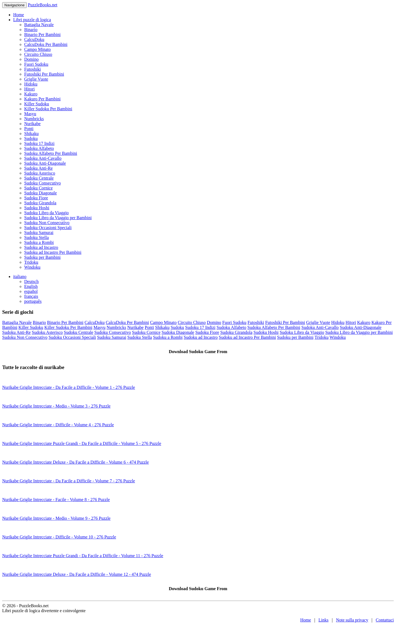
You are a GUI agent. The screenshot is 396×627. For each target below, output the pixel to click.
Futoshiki (32, 69)
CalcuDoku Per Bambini (45, 44)
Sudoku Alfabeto (39, 148)
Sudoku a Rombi (39, 242)
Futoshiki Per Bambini (44, 74)
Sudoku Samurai (38, 232)
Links (323, 620)
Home (18, 14)
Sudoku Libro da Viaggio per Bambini (58, 217)
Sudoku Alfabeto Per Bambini (50, 153)
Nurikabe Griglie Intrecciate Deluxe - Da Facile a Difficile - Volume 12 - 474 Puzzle (76, 574)
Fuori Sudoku (36, 64)
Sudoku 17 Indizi (39, 143)
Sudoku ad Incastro (41, 247)
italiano (19, 276)
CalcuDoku (34, 39)
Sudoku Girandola (40, 202)
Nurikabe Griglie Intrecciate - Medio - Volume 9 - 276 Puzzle (56, 518)
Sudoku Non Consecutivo (46, 222)
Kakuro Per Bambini (42, 99)
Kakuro (30, 94)
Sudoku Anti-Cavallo (43, 158)
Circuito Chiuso (38, 54)
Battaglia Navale (39, 24)
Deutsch (31, 281)
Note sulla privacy (352, 620)
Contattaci (385, 620)
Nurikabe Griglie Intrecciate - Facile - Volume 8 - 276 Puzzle (56, 499)
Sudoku (31, 138)
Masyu (30, 113)
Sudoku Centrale (39, 178)
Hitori (29, 89)
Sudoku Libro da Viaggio (46, 212)
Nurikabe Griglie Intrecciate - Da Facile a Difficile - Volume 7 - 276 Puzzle (68, 481)
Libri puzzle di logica (32, 19)
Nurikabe (32, 123)
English (31, 286)
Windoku (32, 267)
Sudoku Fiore (36, 198)
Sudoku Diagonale (40, 193)
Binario (30, 29)
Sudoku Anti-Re (38, 168)
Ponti (29, 128)
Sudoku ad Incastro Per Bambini (52, 252)
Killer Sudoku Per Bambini (48, 108)
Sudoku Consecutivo (42, 183)
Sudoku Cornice (38, 188)
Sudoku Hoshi (36, 207)
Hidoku (30, 84)
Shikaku (31, 133)
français (31, 296)
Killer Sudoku (36, 103)
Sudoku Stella (36, 237)
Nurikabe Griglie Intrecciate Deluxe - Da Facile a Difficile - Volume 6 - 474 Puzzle (75, 462)
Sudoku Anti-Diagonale (45, 163)
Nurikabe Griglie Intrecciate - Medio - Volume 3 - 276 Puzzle (56, 406)
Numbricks (34, 118)
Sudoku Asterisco (39, 173)
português (33, 301)
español (31, 291)
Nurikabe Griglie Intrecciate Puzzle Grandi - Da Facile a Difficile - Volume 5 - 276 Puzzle (81, 443)
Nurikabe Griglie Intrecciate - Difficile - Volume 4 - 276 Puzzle (58, 424)
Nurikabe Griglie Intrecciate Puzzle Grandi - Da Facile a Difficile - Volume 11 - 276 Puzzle (82, 555)
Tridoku (31, 262)
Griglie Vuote (36, 79)
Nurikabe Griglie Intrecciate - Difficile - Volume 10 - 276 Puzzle (59, 537)
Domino (31, 59)
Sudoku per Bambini (42, 257)
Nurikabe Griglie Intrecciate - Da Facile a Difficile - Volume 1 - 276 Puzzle (68, 387)
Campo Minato (37, 49)
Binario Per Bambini (42, 34)
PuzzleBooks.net (42, 4)
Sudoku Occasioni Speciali (48, 227)
